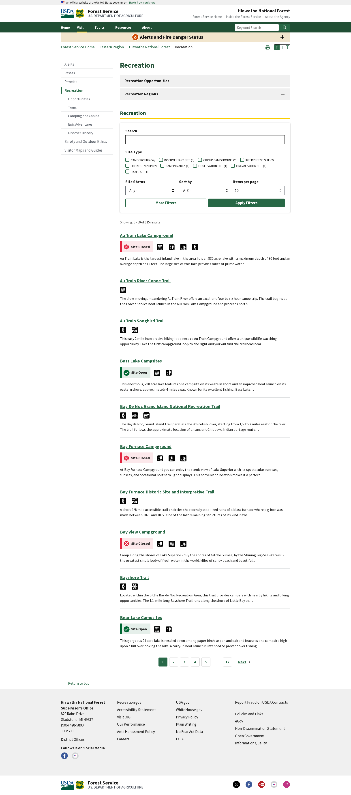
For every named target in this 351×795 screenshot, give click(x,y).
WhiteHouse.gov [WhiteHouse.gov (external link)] (189, 709)
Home (65, 27)
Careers (123, 739)
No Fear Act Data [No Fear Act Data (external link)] (189, 731)
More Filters (166, 202)
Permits (70, 81)
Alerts (69, 64)
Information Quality (251, 743)
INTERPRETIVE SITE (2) (260, 160)
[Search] (284, 27)
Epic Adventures (80, 124)
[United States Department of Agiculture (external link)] (68, 13)
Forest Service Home (207, 16)
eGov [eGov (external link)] (239, 721)
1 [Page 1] (163, 662)
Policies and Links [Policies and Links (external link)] (249, 713)
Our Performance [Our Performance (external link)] (131, 724)
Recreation (73, 90)
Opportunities (79, 99)
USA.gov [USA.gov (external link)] (182, 702)
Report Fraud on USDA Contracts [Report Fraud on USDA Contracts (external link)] (261, 702)
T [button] (277, 47)
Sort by (185, 181)
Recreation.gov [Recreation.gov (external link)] (129, 702)
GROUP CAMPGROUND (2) (220, 160)
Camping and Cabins (83, 116)
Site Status (135, 181)
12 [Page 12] (227, 662)
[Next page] (245, 662)
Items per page (246, 181)
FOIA (180, 739)
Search (131, 131)
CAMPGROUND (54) (143, 160)
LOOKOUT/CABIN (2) (144, 166)
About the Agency (277, 16)
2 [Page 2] (174, 662)
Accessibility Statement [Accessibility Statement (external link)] (136, 709)
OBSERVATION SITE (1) (212, 166)
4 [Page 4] (195, 662)
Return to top (78, 683)
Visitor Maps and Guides (83, 150)
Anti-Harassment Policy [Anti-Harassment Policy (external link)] (136, 731)
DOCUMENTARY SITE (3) (179, 160)
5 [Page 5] (206, 662)
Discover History (80, 133)
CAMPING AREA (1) (177, 166)
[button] (267, 47)
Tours (72, 107)
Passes (69, 73)
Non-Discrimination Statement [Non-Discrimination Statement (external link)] (260, 728)
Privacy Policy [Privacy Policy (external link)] (187, 717)
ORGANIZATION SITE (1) (251, 166)
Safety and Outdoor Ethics (85, 141)
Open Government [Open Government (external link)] (250, 735)
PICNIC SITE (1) (140, 172)
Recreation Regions (141, 94)
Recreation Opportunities (146, 80)
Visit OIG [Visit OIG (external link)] (124, 717)
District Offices (73, 739)
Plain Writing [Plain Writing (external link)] (186, 724)
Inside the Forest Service (243, 16)
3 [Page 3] (184, 662)
